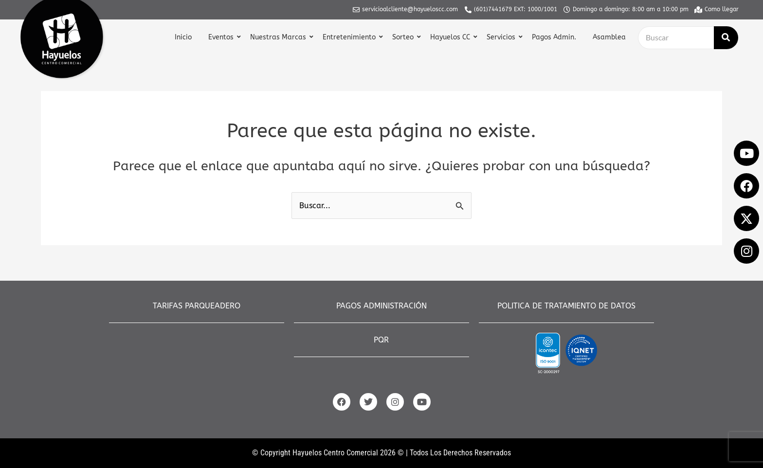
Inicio (183, 37)
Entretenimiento (350, 37)
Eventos (222, 37)
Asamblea (609, 37)
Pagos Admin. (554, 37)
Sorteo (404, 37)
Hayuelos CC (451, 37)
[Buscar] (676, 37)
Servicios (502, 37)
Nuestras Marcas (279, 37)
